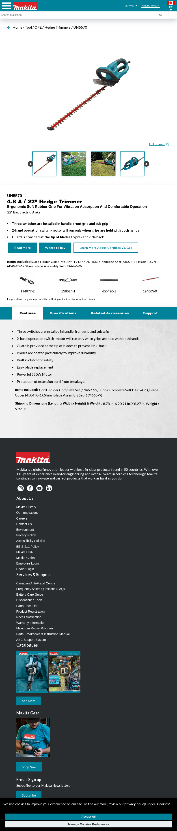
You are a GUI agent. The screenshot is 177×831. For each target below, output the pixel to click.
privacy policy (135, 804)
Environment (25, 529)
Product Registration (30, 611)
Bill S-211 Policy (27, 546)
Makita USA (24, 552)
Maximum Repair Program (34, 628)
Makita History (26, 507)
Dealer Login (25, 569)
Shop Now (29, 767)
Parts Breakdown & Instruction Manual (43, 634)
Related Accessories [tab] (110, 313)
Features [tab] (27, 313)
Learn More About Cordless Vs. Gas (106, 247)
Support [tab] (150, 313)
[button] (171, 6)
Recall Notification (28, 617)
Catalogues (27, 645)
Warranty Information (30, 622)
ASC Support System (31, 639)
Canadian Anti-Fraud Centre (35, 583)
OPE (38, 27)
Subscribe (29, 795)
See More (28, 701)
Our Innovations (27, 512)
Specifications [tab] (63, 313)
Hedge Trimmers (57, 27)
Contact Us (24, 524)
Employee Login (27, 563)
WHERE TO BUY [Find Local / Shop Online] (150, 5)
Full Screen (159, 144)
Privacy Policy (26, 535)
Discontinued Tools (29, 600)
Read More (22, 247)
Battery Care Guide (29, 594)
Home (17, 27)
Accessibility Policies (30, 541)
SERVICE (131, 5)
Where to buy (55, 247)
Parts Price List (26, 606)
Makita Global (26, 558)
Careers (22, 518)
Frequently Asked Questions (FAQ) (40, 589)
